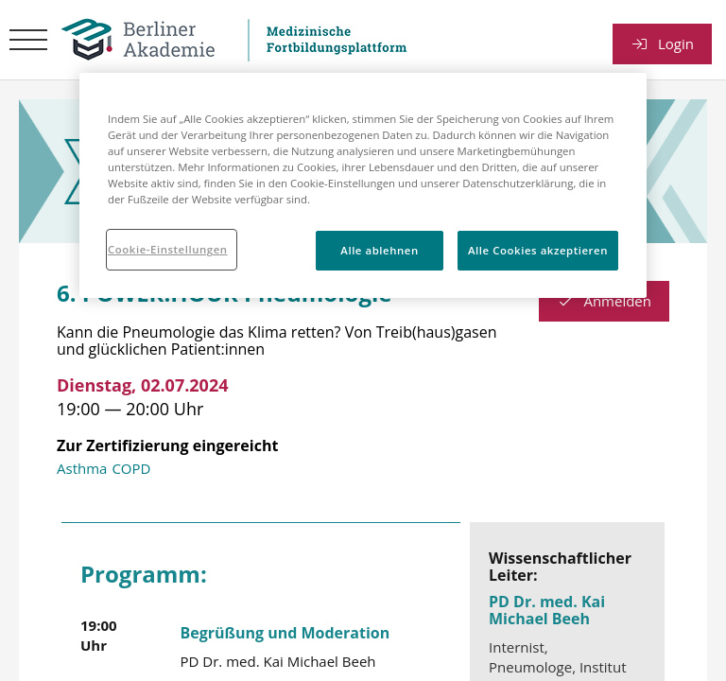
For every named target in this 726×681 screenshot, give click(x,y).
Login (662, 43)
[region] (363, 185)
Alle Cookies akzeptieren (538, 250)
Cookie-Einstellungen (168, 249)
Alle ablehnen (379, 250)
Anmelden (604, 300)
